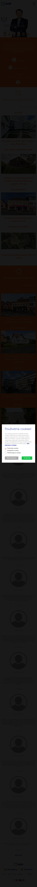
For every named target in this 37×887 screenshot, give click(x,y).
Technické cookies (12, 448)
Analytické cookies (13, 450)
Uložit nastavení (11, 458)
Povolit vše (27, 458)
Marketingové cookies (14, 453)
